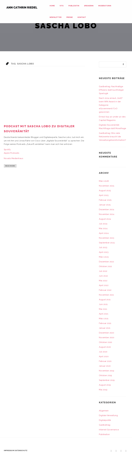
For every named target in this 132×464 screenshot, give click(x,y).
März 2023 (104, 257)
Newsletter (56, 17)
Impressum (9, 450)
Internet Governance (109, 430)
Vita (62, 6)
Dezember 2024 (106, 209)
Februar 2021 (105, 323)
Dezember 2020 (106, 333)
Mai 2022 (103, 280)
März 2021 (103, 318)
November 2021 (106, 295)
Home (52, 6)
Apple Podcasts (11, 153)
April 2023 (103, 252)
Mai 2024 (103, 228)
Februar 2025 (105, 200)
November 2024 (106, 214)
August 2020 (105, 347)
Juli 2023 (103, 247)
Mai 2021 (103, 309)
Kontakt (82, 17)
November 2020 (106, 337)
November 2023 (106, 238)
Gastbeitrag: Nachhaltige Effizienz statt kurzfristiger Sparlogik (111, 90)
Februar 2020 (105, 361)
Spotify (7, 149)
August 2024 (105, 219)
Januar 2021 (104, 328)
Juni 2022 (103, 276)
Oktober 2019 (105, 375)
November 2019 (106, 371)
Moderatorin (104, 6)
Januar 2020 (105, 366)
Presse (69, 17)
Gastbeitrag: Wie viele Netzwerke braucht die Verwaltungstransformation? (112, 136)
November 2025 (106, 186)
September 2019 (107, 380)
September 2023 (107, 243)
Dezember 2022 (106, 262)
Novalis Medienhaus (13, 158)
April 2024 (104, 233)
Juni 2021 (103, 304)
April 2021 (103, 314)
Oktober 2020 (105, 342)
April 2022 (103, 285)
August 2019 (105, 385)
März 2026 (104, 181)
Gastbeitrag (104, 425)
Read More (10, 166)
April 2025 (103, 195)
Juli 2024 (103, 224)
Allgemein (104, 411)
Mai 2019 (103, 390)
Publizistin (73, 6)
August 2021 (104, 299)
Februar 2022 (105, 290)
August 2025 (105, 190)
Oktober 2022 (105, 266)
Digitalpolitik (105, 420)
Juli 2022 (103, 271)
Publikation (104, 434)
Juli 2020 (103, 352)
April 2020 (104, 356)
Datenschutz (21, 450)
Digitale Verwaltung (108, 415)
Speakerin (88, 6)
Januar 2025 (104, 205)
